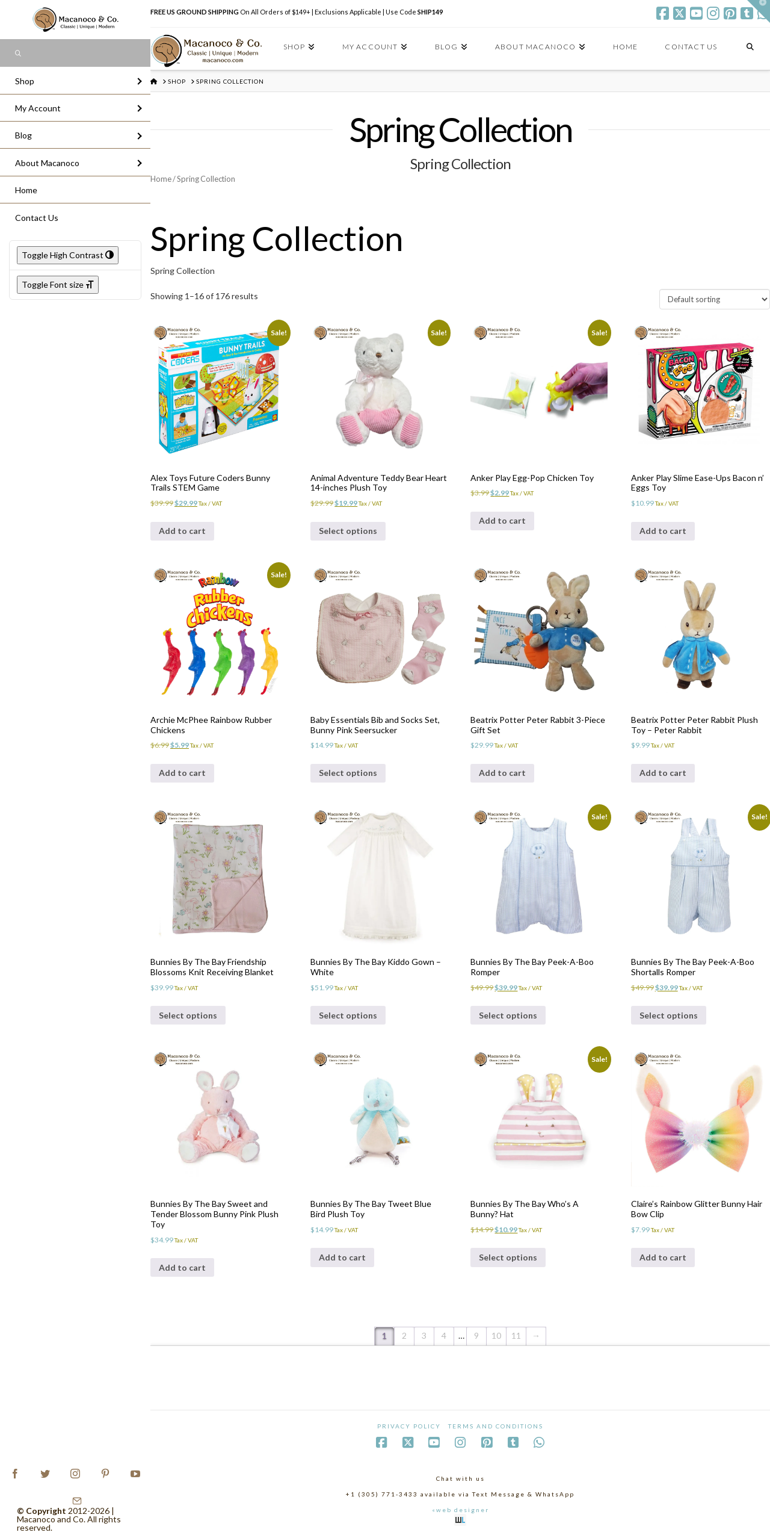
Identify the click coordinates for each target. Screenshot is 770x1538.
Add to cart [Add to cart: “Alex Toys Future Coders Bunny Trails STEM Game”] (182, 531)
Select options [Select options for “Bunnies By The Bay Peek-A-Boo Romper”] (508, 1015)
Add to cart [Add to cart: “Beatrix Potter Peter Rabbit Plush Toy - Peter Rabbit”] (662, 772)
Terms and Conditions (495, 1426)
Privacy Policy (409, 1426)
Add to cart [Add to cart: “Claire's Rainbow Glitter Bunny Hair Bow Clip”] (662, 1257)
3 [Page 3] (424, 1335)
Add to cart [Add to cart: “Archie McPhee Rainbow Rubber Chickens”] (182, 772)
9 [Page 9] (476, 1335)
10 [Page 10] (496, 1335)
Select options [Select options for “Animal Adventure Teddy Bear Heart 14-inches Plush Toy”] (348, 531)
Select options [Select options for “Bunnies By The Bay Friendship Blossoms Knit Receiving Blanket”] (188, 1015)
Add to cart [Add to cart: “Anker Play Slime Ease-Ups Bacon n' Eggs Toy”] (662, 531)
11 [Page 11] (516, 1335)
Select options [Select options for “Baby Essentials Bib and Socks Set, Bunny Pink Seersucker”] (348, 772)
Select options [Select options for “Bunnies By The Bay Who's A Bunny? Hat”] (508, 1257)
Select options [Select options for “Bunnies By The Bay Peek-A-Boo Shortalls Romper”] (668, 1015)
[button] (758, 11)
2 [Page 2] (404, 1335)
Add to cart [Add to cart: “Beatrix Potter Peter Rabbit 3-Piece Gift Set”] (502, 772)
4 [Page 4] (444, 1335)
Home (160, 179)
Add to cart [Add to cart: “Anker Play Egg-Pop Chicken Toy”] (502, 520)
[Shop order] (714, 299)
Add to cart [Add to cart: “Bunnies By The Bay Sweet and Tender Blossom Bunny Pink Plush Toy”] (182, 1267)
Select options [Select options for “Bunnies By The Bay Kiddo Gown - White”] (348, 1015)
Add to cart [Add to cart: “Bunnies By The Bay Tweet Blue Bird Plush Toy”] (342, 1257)
